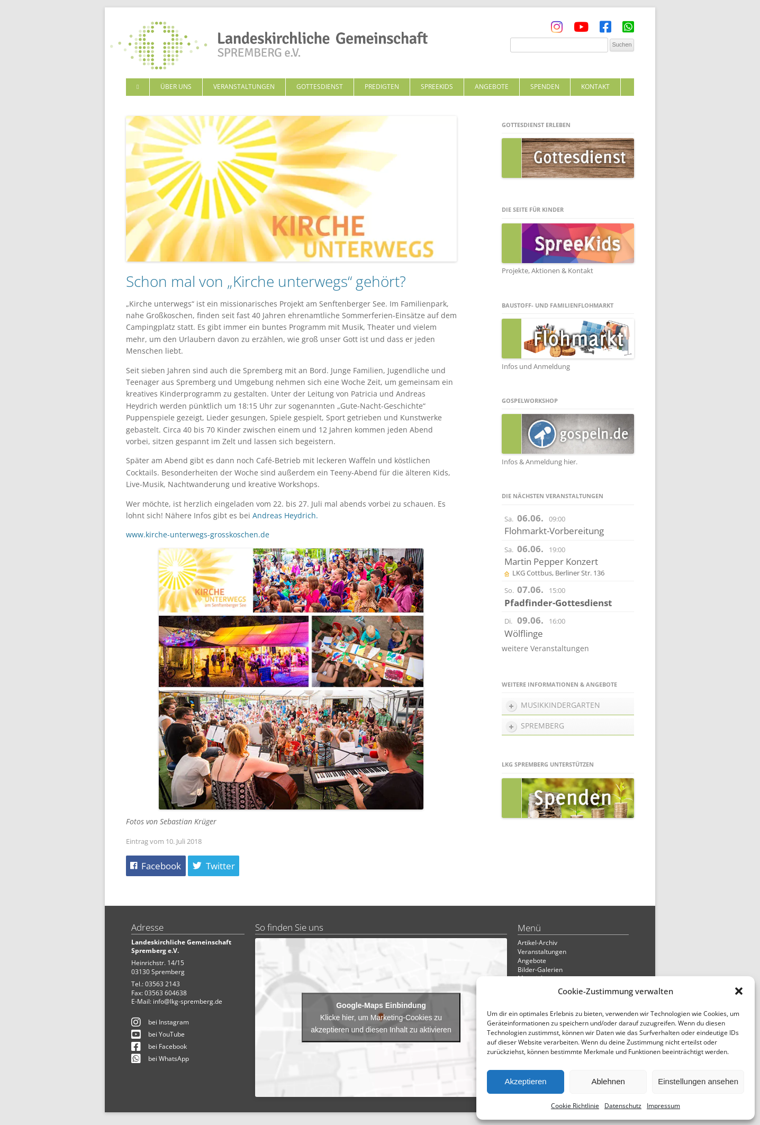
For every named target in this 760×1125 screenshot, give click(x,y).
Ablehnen (608, 1081)
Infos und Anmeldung (536, 366)
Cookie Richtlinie (575, 1105)
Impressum (663, 1105)
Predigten (382, 86)
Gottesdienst (319, 86)
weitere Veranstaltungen (545, 648)
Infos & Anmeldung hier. (539, 461)
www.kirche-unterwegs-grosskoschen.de (197, 534)
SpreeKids (437, 86)
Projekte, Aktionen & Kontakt (547, 270)
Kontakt (595, 86)
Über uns (176, 86)
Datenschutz (622, 1105)
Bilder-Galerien (540, 969)
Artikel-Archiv (537, 942)
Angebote (492, 86)
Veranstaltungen (244, 86)
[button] (739, 991)
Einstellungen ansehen (698, 1081)
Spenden (544, 86)
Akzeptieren (525, 1081)
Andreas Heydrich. (285, 515)
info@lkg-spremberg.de (187, 1001)
